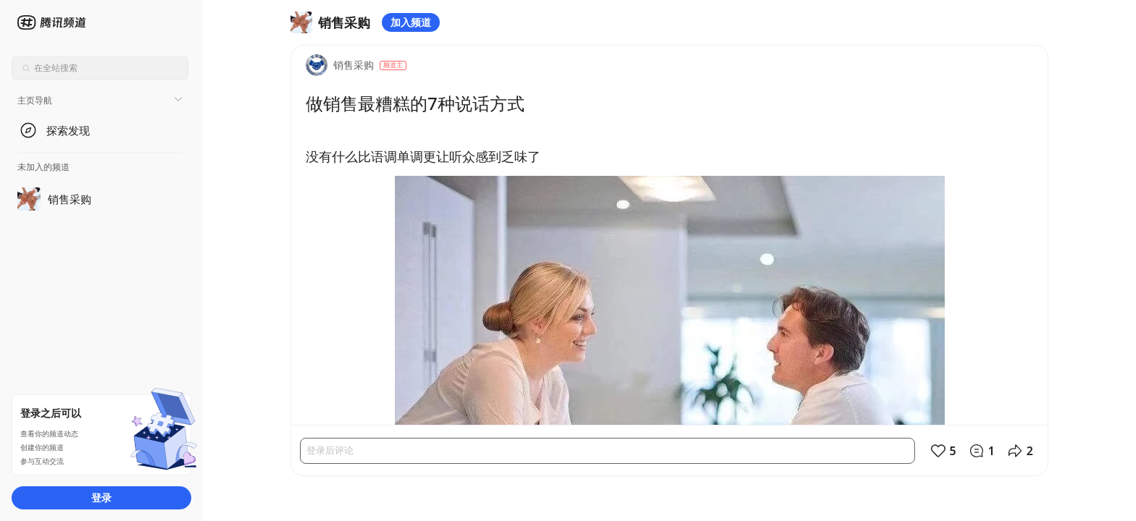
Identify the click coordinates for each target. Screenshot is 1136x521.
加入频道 (410, 22)
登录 (101, 497)
